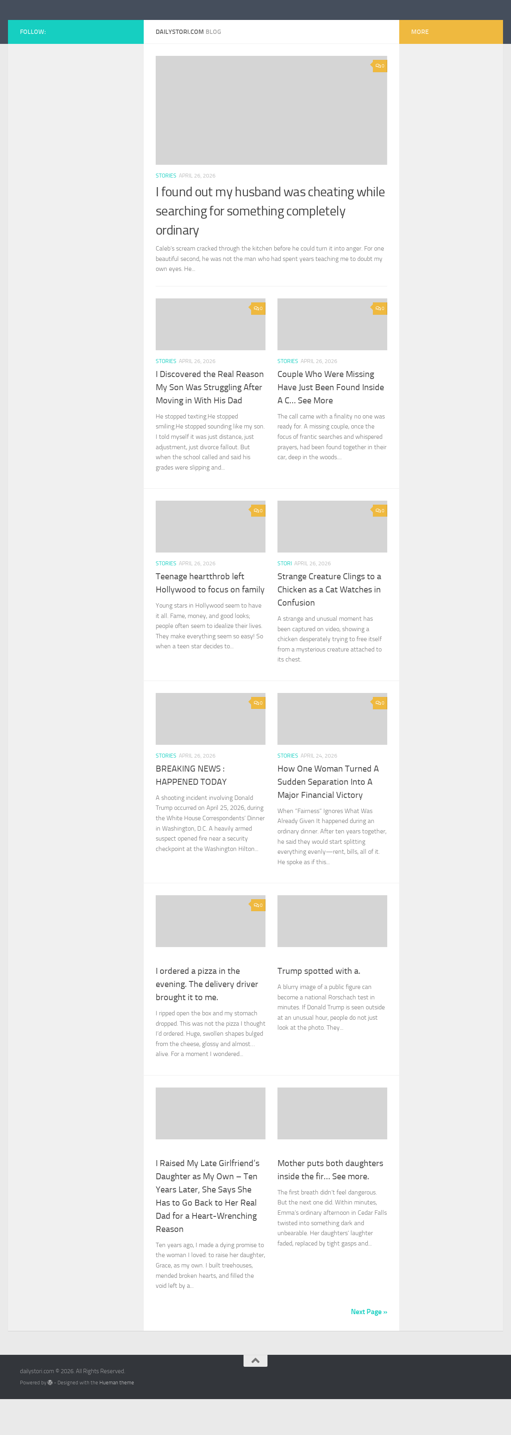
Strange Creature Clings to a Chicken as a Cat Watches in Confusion (329, 625)
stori (284, 599)
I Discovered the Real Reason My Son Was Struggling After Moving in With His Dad (210, 423)
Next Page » (369, 1347)
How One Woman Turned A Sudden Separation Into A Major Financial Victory (328, 817)
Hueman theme (116, 1418)
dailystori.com (69, 28)
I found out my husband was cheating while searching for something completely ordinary (268, 246)
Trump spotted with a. (318, 1007)
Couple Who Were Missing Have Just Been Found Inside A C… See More (330, 423)
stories (166, 211)
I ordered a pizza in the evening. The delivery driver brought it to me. (207, 1020)
